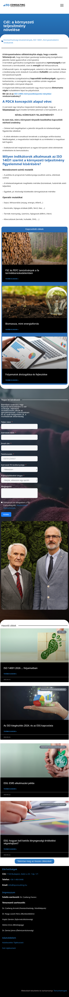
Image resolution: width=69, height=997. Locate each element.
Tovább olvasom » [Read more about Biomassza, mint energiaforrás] (11, 329)
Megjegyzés (6, 486)
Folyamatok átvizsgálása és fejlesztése (26, 374)
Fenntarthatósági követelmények (17, 40)
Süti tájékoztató (9, 948)
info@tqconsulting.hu (17, 885)
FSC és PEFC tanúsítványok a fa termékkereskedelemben (22, 272)
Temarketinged (60, 990)
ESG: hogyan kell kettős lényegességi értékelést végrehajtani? (30, 842)
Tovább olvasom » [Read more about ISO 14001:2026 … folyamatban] (10, 674)
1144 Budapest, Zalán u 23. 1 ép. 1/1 (22, 874)
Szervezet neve (7, 432)
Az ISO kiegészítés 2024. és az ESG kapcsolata (28, 725)
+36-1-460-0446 (16, 879)
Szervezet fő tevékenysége (13, 465)
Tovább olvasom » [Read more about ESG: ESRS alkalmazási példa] (10, 789)
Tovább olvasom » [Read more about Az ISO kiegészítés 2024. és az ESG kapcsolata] (10, 731)
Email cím (5, 443)
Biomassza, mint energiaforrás (22, 323)
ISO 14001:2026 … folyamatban (21, 668)
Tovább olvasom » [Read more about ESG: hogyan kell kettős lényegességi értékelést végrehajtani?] (10, 849)
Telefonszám (6, 454)
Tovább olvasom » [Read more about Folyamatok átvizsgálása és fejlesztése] (11, 380)
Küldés (6, 514)
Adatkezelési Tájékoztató (13, 942)
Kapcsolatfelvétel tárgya (12, 475)
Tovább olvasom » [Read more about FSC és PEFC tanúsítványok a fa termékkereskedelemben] (11, 279)
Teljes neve (6, 422)
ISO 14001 (37, 40)
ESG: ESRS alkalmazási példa (19, 783)
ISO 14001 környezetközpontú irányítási (32, 94)
